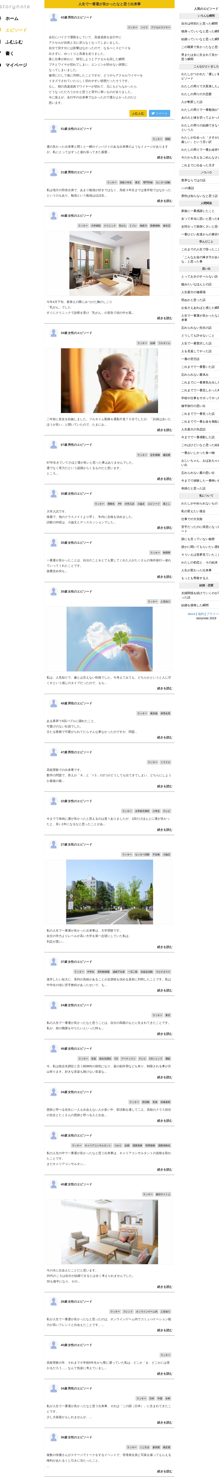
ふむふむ (138, 113)
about (191, 614)
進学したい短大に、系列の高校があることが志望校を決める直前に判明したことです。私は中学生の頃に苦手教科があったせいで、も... (109, 974)
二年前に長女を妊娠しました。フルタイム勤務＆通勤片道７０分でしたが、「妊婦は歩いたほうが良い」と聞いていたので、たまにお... (109, 379)
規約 (201, 614)
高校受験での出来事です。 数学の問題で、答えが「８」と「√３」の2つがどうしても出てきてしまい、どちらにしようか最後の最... (109, 767)
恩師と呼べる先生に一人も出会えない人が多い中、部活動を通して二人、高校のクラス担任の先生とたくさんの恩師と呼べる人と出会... (109, 1104)
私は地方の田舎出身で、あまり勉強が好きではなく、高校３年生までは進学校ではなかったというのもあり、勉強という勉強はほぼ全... (109, 184)
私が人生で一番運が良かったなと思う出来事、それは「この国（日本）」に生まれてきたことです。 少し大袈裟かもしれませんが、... (109, 1403)
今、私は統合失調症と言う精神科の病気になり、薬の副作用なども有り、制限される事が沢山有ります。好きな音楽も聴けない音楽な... (109, 1061)
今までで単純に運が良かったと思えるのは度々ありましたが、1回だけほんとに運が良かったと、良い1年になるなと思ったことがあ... (109, 813)
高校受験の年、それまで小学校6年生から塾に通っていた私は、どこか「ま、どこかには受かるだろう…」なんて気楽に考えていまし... (109, 1357)
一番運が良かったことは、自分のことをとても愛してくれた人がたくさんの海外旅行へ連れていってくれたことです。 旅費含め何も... (109, 558)
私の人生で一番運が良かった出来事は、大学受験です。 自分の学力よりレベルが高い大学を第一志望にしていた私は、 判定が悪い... (109, 894)
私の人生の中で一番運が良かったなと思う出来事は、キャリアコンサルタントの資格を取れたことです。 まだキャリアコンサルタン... (109, 1150)
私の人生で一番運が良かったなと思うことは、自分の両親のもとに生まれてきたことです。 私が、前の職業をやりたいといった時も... (109, 1017)
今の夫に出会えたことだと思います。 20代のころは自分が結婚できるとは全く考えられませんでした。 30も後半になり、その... (109, 1233)
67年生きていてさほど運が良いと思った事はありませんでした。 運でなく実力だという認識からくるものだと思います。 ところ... (109, 460)
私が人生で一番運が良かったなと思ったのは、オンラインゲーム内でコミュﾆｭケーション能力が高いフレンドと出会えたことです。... (109, 1314)
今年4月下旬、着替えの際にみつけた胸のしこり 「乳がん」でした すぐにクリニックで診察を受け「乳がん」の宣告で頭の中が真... (109, 265)
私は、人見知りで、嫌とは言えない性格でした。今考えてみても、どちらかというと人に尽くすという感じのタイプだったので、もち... (109, 638)
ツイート (160, 113)
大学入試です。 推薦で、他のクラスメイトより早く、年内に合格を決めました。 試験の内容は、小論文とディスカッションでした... (109, 508)
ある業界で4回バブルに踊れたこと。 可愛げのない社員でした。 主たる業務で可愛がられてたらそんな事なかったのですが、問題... (109, 718)
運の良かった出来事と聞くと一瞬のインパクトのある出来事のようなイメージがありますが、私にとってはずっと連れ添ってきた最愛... (109, 141)
